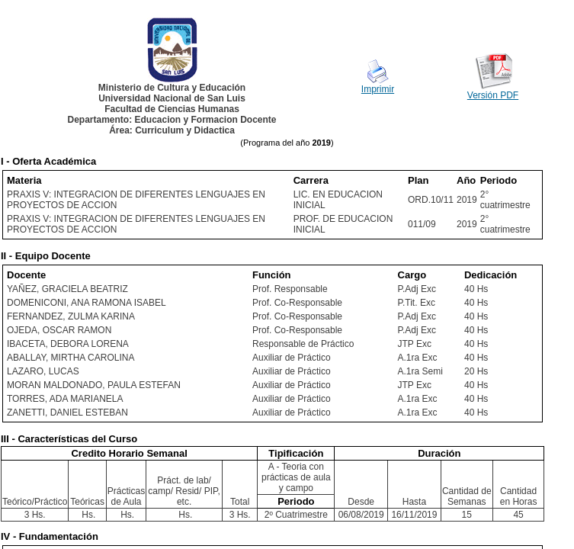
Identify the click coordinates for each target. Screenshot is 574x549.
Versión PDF (492, 95)
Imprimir (377, 89)
